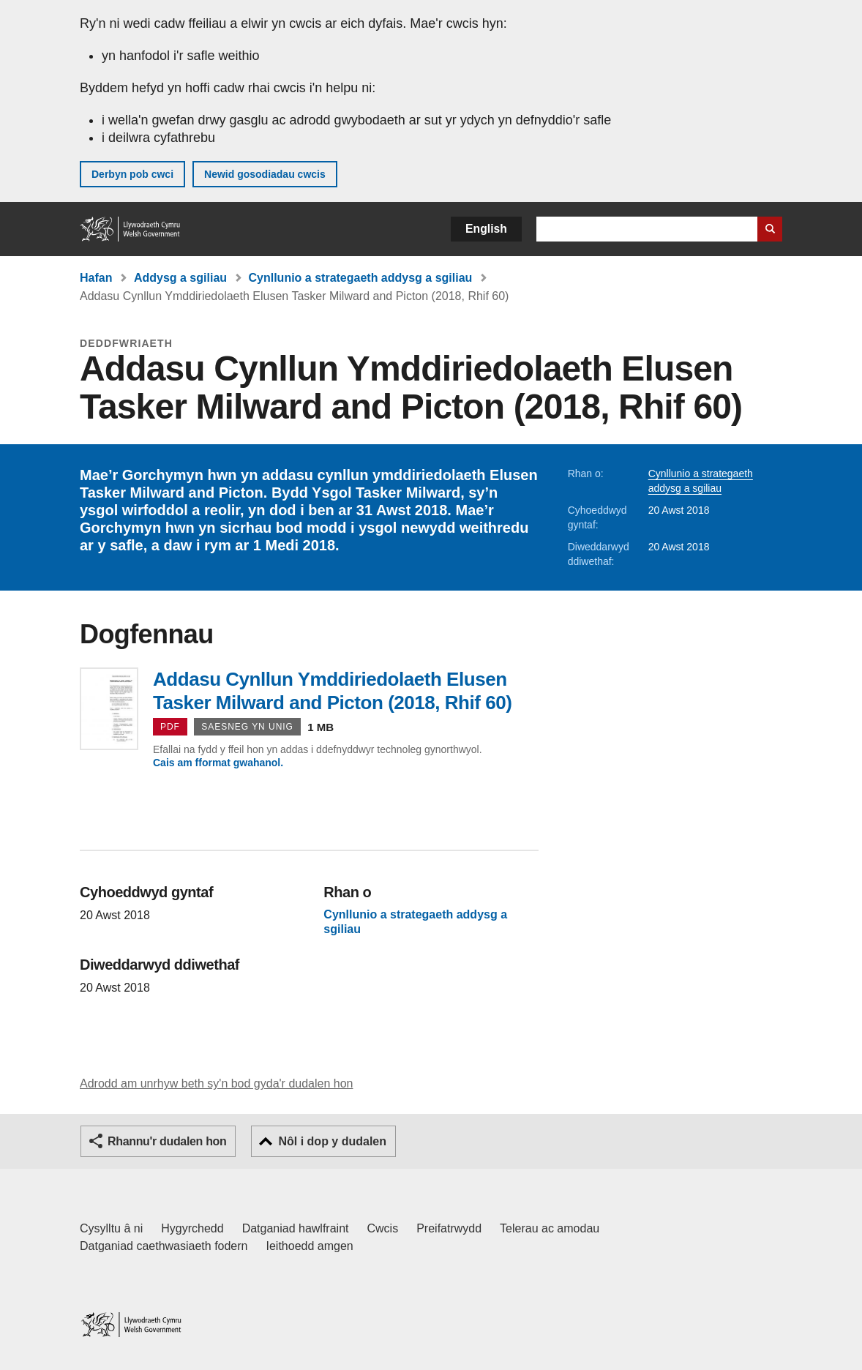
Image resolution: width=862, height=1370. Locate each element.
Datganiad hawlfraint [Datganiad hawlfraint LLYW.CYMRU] (295, 1228)
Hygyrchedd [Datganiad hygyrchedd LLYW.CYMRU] (192, 1228)
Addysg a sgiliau (180, 278)
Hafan (96, 278)
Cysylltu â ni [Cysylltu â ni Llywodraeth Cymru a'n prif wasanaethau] (111, 1228)
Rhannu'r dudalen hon (167, 1141)
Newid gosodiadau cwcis (265, 174)
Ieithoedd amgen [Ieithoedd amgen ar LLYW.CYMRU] (309, 1246)
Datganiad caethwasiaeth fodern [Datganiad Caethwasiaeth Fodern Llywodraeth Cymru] (164, 1246)
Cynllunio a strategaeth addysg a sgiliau (361, 278)
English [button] (486, 228)
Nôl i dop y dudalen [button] (332, 1141)
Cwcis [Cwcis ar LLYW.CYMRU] (383, 1228)
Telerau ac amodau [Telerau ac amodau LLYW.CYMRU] (549, 1228)
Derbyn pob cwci (132, 174)
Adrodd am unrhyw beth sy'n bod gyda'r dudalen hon (216, 1083)
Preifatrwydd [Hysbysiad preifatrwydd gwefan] (448, 1228)
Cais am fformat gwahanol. (218, 762)
